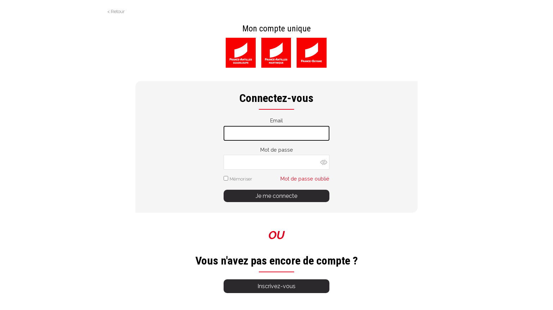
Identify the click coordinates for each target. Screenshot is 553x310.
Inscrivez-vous (276, 286)
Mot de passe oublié (304, 179)
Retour (118, 11)
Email (276, 120)
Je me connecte (276, 196)
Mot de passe (276, 150)
